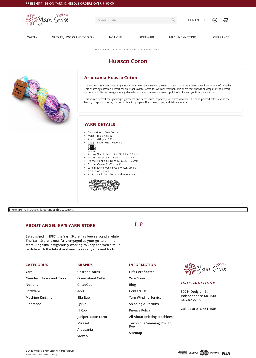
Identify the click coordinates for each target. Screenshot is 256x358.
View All (83, 336)
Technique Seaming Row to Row (150, 324)
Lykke (81, 304)
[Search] (173, 20)
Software (146, 37)
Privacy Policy (139, 310)
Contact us (197, 20)
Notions (117, 37)
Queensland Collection (95, 278)
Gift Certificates (141, 272)
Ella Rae (83, 297)
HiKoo (82, 310)
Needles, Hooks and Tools (73, 37)
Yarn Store (137, 278)
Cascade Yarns (88, 272)
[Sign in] (215, 20)
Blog (132, 284)
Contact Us (137, 291)
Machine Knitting (184, 37)
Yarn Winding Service (145, 297)
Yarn (32, 37)
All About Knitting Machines (151, 317)
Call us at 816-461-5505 (199, 309)
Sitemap (135, 333)
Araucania (85, 329)
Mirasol (83, 323)
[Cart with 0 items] (226, 20)
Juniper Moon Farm (92, 317)
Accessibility (43, 354)
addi (80, 291)
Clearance (221, 37)
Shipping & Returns (144, 304)
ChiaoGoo (84, 284)
